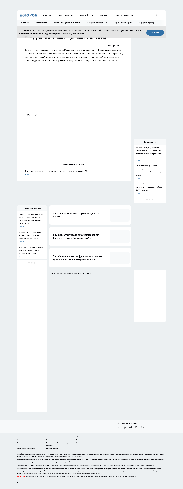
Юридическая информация (26, 448)
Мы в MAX (105, 15)
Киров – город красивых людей (67, 23)
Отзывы (49, 437)
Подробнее (78, 456)
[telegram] (36, 115)
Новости (47, 15)
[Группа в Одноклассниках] (125, 427)
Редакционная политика (84, 443)
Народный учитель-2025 (97, 23)
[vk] (28, 115)
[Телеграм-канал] (131, 427)
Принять (155, 32)
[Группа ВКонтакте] (119, 427)
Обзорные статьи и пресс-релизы (87, 437)
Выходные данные (52, 448)
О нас (18, 437)
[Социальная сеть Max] (142, 427)
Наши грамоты (51, 440)
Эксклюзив (25, 23)
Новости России (65, 15)
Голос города (41, 23)
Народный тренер (146, 23)
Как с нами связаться (24, 443)
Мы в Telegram (86, 15)
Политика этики (81, 440)
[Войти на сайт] (161, 15)
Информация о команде (25, 440)
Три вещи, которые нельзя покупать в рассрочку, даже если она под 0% (74, 173)
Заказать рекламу (124, 15)
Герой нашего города (123, 23)
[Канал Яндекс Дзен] (136, 427)
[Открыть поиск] (155, 15)
